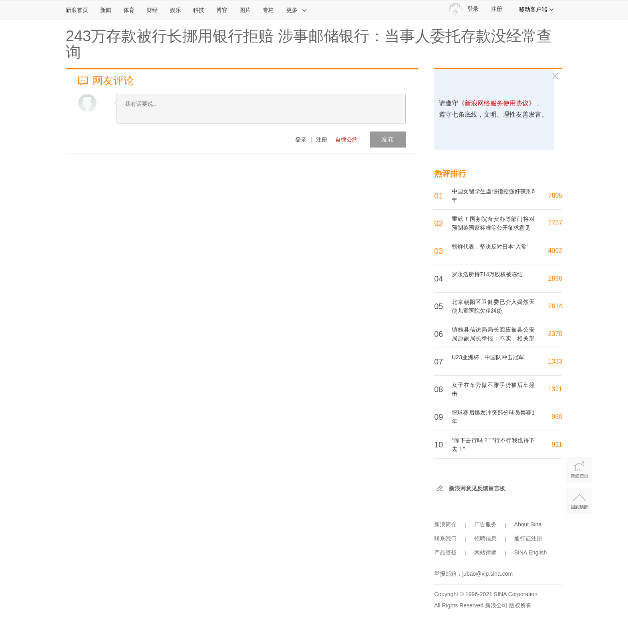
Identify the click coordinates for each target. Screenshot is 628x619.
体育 (129, 10)
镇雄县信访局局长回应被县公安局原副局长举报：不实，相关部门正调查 (493, 338)
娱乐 (175, 10)
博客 (221, 10)
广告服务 (485, 524)
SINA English (530, 552)
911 (557, 444)
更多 (296, 10)
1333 (555, 361)
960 (557, 416)
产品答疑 (445, 552)
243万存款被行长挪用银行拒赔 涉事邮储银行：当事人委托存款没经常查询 (309, 44)
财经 (152, 10)
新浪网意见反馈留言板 (477, 488)
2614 (555, 306)
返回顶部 (579, 501)
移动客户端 (536, 9)
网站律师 (485, 552)
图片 (245, 10)
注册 (496, 9)
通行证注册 (528, 538)
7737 (555, 223)
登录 (300, 139)
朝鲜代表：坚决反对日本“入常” (490, 246)
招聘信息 (485, 538)
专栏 (268, 10)
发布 (387, 139)
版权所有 (520, 605)
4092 (555, 250)
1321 (555, 389)
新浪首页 (77, 10)
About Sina (528, 524)
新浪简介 (445, 524)
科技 (198, 10)
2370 (555, 333)
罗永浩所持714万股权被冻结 (487, 274)
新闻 (105, 10)
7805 (555, 195)
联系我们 (445, 538)
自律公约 (346, 139)
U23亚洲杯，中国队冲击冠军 (488, 357)
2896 (555, 278)
